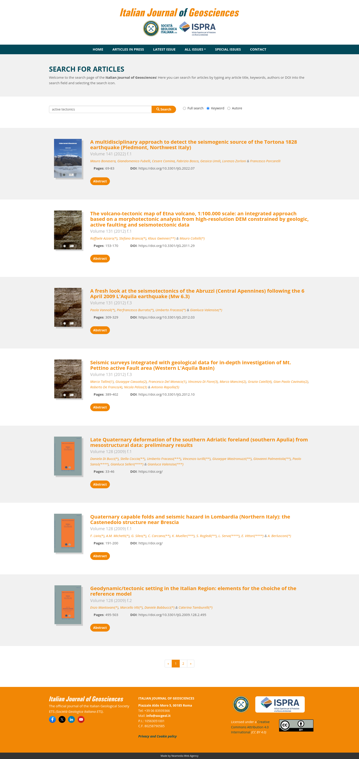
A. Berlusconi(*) (279, 535)
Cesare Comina (163, 161)
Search (163, 109)
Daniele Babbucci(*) (159, 607)
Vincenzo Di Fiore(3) (203, 381)
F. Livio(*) (97, 535)
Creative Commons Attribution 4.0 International (250, 727)
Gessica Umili (210, 161)
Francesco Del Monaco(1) (167, 381)
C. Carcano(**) (159, 535)
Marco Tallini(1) (102, 381)
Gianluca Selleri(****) (127, 464)
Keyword (215, 108)
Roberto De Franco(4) (106, 387)
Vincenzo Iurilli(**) (196, 458)
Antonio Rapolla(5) (165, 387)
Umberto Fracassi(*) (170, 310)
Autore (234, 108)
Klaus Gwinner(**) (161, 238)
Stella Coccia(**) (132, 458)
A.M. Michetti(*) (117, 535)
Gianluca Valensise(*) (206, 310)
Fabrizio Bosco (188, 161)
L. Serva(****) (229, 535)
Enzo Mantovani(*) (104, 607)
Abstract (100, 181)
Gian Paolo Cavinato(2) (290, 381)
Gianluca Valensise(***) (166, 464)
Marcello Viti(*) (131, 607)
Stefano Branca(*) (132, 238)
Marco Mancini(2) (233, 381)
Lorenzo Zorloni (234, 161)
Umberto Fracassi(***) (164, 458)
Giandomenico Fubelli (133, 161)
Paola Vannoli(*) (102, 310)
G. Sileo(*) (138, 535)
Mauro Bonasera (103, 161)
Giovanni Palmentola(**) (272, 458)
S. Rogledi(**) (206, 535)
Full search (193, 108)
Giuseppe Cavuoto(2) (131, 381)
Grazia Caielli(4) (260, 381)
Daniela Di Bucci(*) (104, 458)
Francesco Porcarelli (265, 161)
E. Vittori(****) (252, 535)
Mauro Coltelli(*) (192, 238)
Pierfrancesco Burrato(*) (135, 310)
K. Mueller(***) (183, 535)
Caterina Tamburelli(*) (195, 607)
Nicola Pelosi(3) (135, 387)
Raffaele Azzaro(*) (103, 238)
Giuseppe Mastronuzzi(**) (231, 458)
